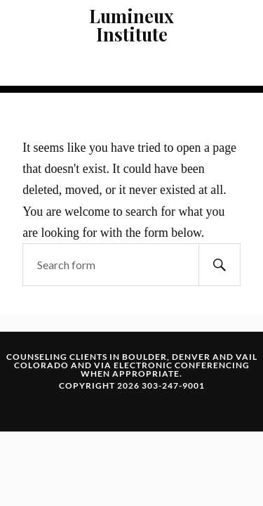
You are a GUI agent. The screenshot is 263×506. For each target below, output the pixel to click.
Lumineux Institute (131, 25)
